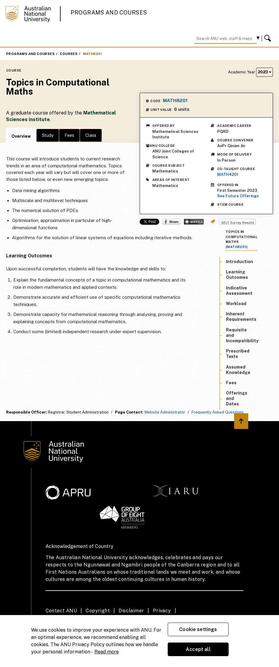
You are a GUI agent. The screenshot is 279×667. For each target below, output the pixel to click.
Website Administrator (164, 412)
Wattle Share (194, 222)
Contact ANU (61, 611)
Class (90, 135)
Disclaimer (131, 611)
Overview (21, 136)
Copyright (98, 611)
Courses (69, 54)
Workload (236, 303)
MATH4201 (227, 174)
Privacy (162, 611)
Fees (69, 135)
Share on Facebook (171, 222)
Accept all (198, 649)
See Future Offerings (238, 196)
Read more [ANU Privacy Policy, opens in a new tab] (106, 652)
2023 (264, 72)
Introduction (239, 261)
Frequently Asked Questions (218, 412)
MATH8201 (92, 54)
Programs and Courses (109, 12)
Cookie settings (198, 629)
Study (47, 135)
